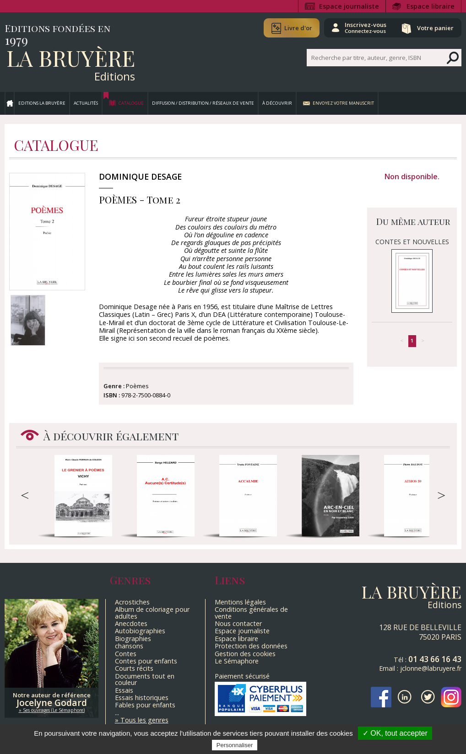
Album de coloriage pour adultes (152, 612)
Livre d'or (298, 28)
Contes (125, 653)
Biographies (133, 638)
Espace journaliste (349, 6)
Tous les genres (144, 720)
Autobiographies (140, 630)
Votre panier (435, 28)
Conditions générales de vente (251, 612)
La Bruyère (70, 57)
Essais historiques (141, 697)
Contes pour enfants (146, 661)
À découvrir (277, 103)
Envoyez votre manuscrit (343, 103)
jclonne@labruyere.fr (430, 668)
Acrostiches (132, 602)
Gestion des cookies (245, 653)
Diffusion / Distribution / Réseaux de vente (203, 103)
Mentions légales (240, 602)
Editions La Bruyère (41, 103)
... (117, 712)
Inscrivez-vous (365, 27)
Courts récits (134, 668)
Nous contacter (238, 623)
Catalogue (131, 103)
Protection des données (251, 646)
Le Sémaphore (237, 661)
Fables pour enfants (145, 705)
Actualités (86, 103)
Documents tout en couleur (144, 679)
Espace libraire (430, 6)
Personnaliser (235, 745)
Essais (124, 690)
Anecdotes (131, 623)
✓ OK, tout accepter (395, 733)
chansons (129, 646)
